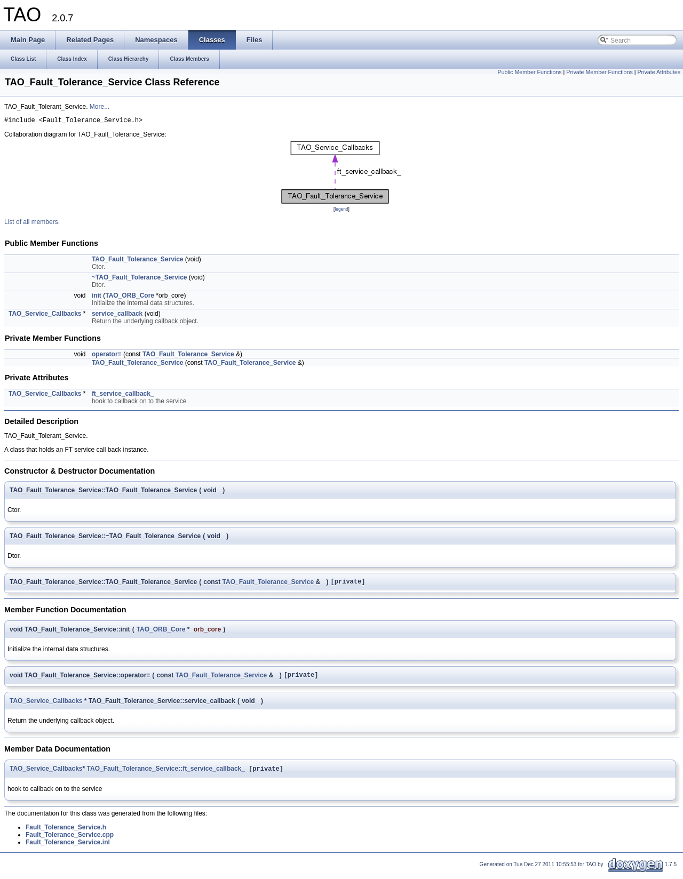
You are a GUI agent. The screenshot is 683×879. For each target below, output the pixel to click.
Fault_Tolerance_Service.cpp (70, 840)
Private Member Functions (599, 72)
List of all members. (32, 223)
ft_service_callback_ (123, 395)
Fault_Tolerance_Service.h (66, 833)
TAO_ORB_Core (129, 297)
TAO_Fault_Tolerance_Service (138, 261)
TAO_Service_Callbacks (45, 315)
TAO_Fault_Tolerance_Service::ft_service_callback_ (166, 774)
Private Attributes (658, 72)
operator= (107, 355)
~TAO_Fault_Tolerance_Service (139, 279)
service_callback (117, 315)
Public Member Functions (529, 72)
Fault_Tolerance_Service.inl (68, 848)
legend (341, 210)
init (96, 297)
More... (99, 106)
